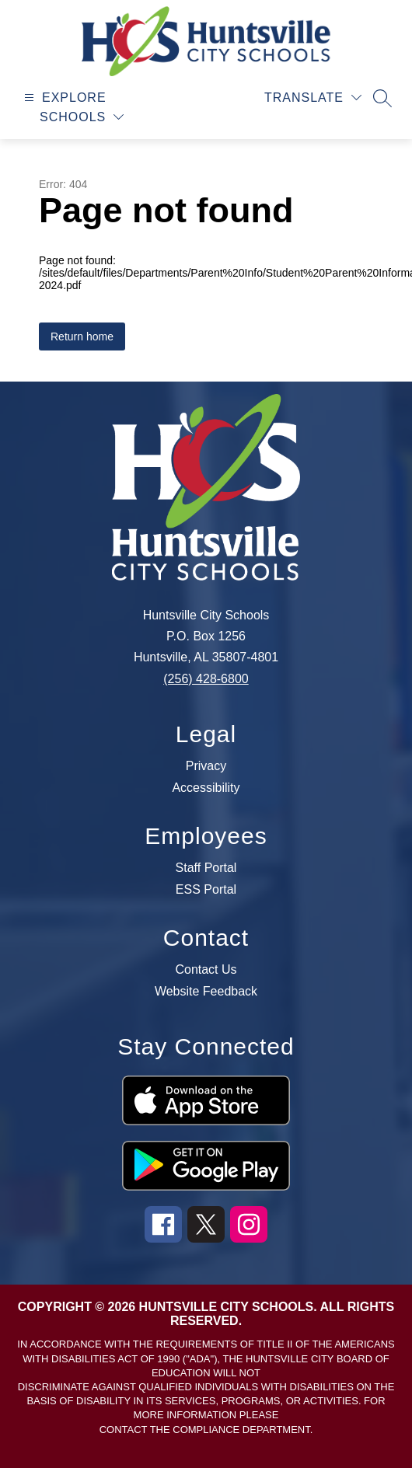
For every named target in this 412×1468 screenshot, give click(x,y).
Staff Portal (206, 868)
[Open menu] (63, 97)
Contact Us (205, 970)
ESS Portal (206, 890)
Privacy (206, 766)
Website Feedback (206, 992)
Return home (82, 336)
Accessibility (205, 788)
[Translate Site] (312, 97)
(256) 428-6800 (205, 678)
